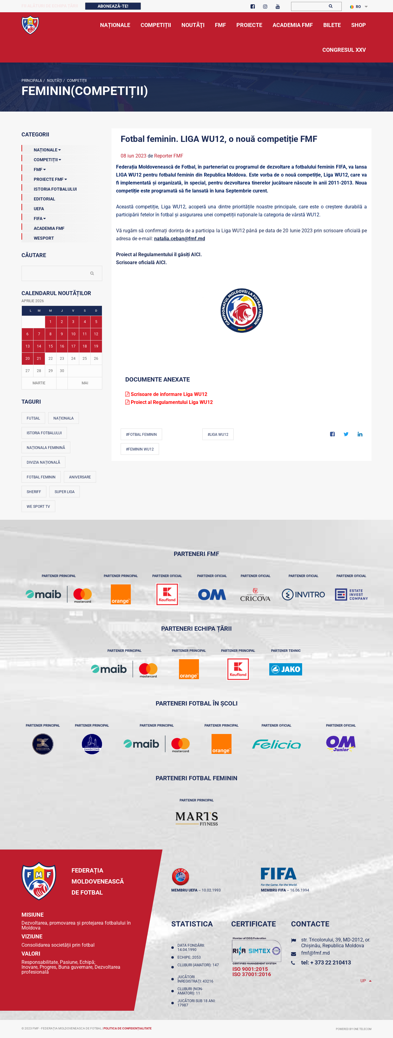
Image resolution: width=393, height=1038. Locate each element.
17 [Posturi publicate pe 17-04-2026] (73, 346)
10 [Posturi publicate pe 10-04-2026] (73, 334)
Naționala (63, 418)
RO (355, 7)
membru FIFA (273, 890)
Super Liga (65, 492)
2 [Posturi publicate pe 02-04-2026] (62, 322)
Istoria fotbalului (44, 433)
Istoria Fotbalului (49, 188)
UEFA (32, 207)
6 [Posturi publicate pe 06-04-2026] (27, 334)
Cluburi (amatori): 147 (198, 967)
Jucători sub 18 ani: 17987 (196, 1003)
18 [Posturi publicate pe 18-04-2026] (85, 346)
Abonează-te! (113, 6)
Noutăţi (54, 80)
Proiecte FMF (44, 178)
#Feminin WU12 (140, 449)
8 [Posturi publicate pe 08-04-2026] (50, 334)
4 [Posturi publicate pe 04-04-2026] (85, 322)
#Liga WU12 (218, 434)
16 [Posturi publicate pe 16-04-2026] (62, 346)
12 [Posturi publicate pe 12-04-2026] (96, 334)
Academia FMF (42, 227)
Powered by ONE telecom (354, 1029)
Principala (31, 80)
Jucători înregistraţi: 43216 (196, 979)
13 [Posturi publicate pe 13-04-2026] (27, 346)
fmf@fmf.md (315, 953)
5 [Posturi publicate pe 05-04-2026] (96, 322)
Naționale (41, 148)
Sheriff (34, 492)
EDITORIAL (38, 197)
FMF (33, 168)
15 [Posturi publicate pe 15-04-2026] (51, 346)
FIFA (33, 217)
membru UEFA (184, 890)
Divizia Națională (43, 462)
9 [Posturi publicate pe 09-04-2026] (62, 334)
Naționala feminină (46, 448)
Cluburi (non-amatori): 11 (190, 991)
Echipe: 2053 (190, 957)
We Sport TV (38, 506)
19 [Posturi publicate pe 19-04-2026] (96, 346)
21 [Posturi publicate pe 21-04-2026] (39, 358)
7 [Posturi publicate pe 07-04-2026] (39, 334)
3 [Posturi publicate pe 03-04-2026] (73, 322)
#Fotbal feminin (141, 434)
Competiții (76, 80)
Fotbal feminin (41, 477)
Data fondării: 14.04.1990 (191, 947)
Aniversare (80, 477)
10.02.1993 (211, 890)
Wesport (37, 237)
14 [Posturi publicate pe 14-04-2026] (39, 346)
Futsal (33, 418)
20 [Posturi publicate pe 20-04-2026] (27, 358)
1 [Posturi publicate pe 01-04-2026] (50, 322)
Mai (85, 383)
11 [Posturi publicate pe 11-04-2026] (85, 334)
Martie (39, 383)
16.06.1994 (299, 890)
